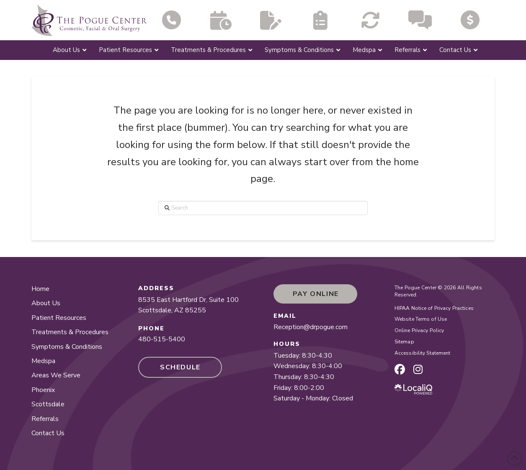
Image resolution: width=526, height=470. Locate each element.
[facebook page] (399, 369)
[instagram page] (418, 369)
